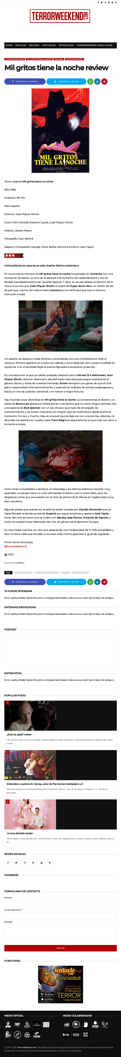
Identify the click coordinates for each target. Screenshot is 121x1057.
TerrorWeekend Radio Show (94, 45)
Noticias (20, 45)
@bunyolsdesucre (15, 546)
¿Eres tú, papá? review (19, 734)
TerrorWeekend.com (27, 1047)
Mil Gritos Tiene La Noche (39, 59)
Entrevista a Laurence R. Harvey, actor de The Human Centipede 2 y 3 (45, 784)
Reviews (34, 45)
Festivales (49, 45)
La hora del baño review (20, 833)
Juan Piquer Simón (15, 59)
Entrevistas (66, 45)
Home (9, 45)
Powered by (14, 563)
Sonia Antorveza (74, 59)
